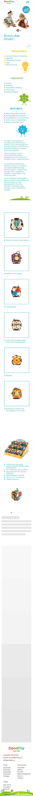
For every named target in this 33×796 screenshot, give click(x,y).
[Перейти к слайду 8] (21, 512)
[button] (16, 325)
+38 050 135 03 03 (10, 755)
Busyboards (7, 772)
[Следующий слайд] (29, 495)
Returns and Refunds (23, 774)
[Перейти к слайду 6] (18, 512)
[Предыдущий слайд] (3, 495)
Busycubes (6, 770)
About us (20, 776)
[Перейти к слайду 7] (20, 512)
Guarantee (20, 767)
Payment (20, 772)
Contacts (20, 778)
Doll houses (6, 774)
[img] (16, 749)
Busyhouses (7, 768)
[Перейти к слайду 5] (17, 512)
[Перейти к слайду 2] (12, 512)
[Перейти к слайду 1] (11, 512)
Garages (6, 776)
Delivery (19, 770)
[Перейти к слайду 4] (15, 512)
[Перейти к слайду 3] (14, 512)
